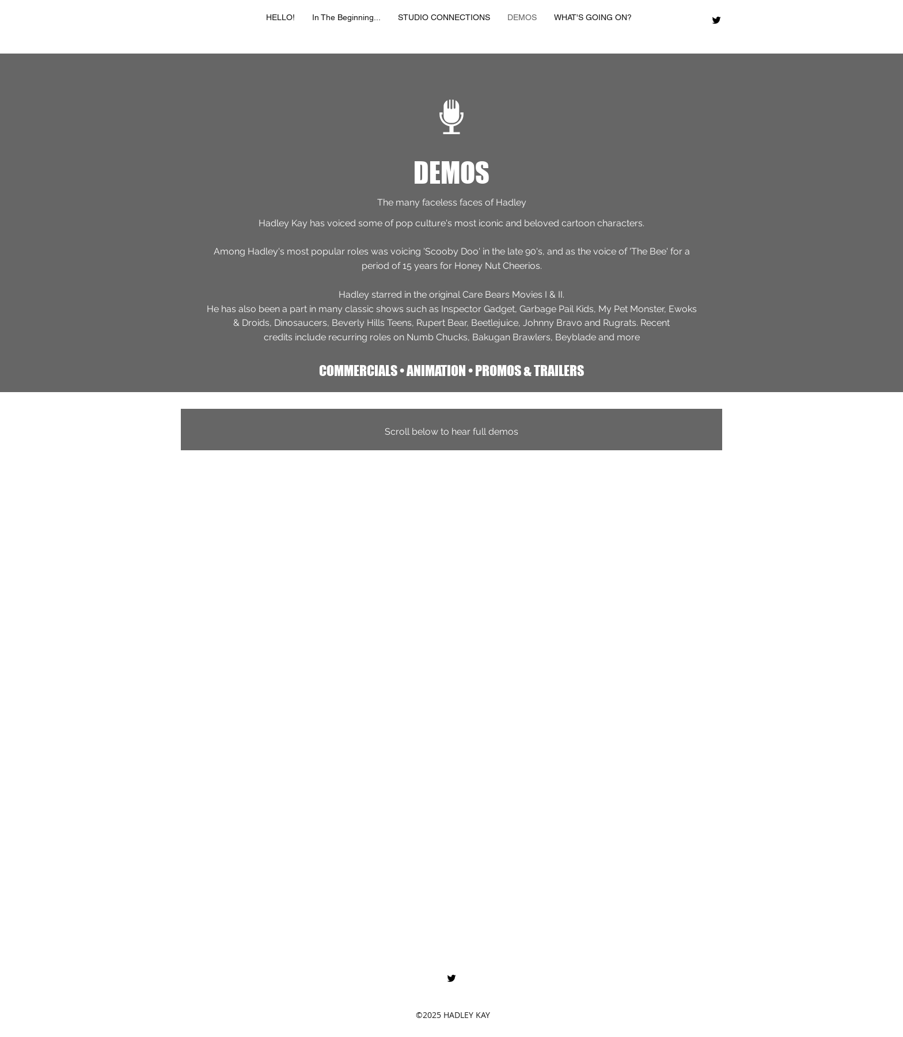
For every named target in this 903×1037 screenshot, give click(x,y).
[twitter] (716, 20)
